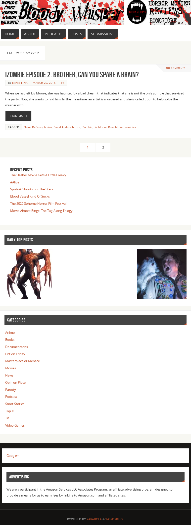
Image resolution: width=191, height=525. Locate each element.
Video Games (15, 425)
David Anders (62, 127)
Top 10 (10, 411)
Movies (10, 368)
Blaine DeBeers (33, 127)
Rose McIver (116, 127)
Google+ (12, 455)
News (9, 375)
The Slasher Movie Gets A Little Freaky (38, 175)
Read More (18, 115)
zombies (130, 127)
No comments (176, 68)
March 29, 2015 (44, 83)
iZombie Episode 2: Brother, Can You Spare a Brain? (72, 74)
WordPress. (114, 519)
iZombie (87, 127)
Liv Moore (100, 127)
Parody (10, 389)
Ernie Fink (20, 83)
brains (48, 127)
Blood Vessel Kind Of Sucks (30, 196)
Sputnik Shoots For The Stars (31, 189)
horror (76, 127)
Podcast (11, 396)
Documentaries (16, 347)
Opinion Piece (15, 382)
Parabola (94, 519)
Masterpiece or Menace (22, 361)
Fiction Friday (15, 354)
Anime (10, 332)
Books (9, 339)
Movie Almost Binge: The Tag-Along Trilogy (41, 210)
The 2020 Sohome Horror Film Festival (38, 203)
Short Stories (14, 404)
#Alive (14, 182)
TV (62, 83)
